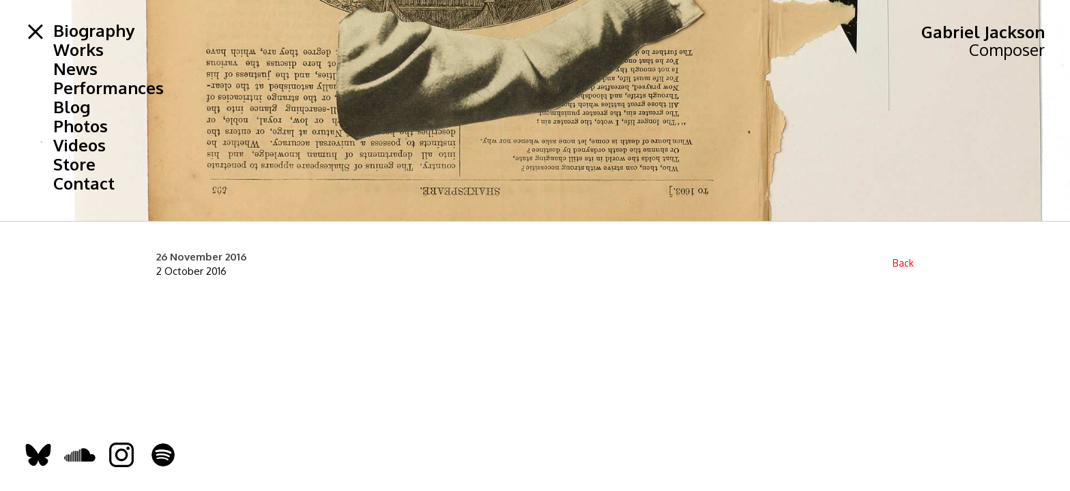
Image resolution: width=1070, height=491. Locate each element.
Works (78, 49)
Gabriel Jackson (983, 31)
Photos (80, 126)
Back (903, 263)
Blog (71, 107)
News (75, 68)
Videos (79, 145)
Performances (108, 88)
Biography (93, 30)
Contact (84, 183)
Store (74, 164)
